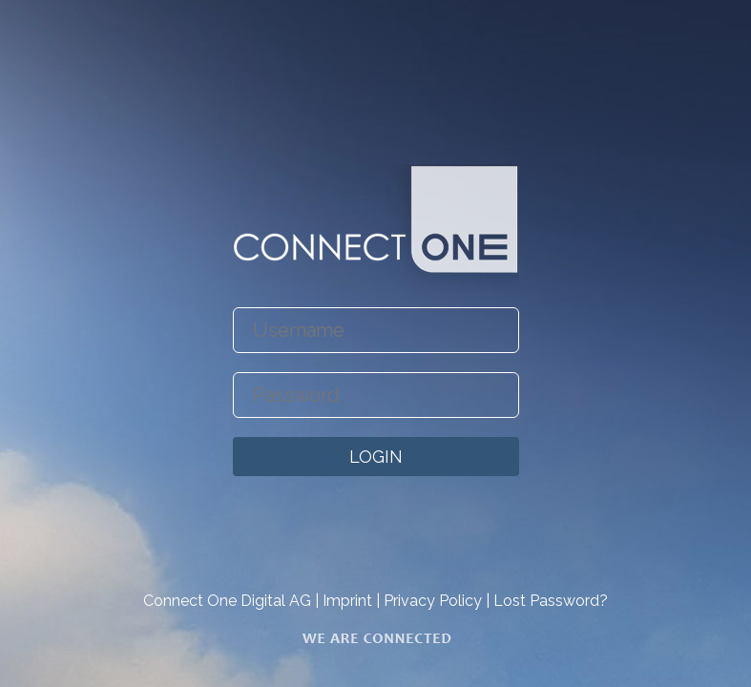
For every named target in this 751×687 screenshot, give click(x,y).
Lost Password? (550, 601)
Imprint (347, 601)
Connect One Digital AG (227, 601)
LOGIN (376, 457)
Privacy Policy (433, 601)
